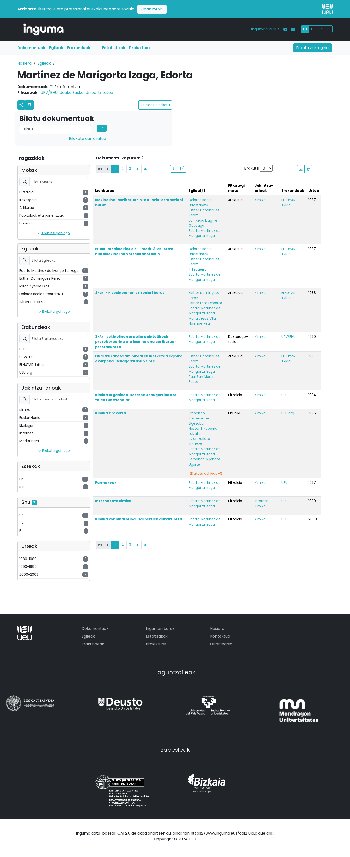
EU (305, 29)
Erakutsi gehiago (54, 233)
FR (329, 29)
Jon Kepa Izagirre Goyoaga (203, 223)
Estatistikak (113, 47)
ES (313, 29)
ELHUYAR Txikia (288, 202)
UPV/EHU (49, 92)
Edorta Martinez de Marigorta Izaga (205, 233)
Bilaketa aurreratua (87, 138)
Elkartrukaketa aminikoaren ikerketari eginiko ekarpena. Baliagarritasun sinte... (139, 359)
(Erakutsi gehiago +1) (206, 473)
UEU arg (287, 413)
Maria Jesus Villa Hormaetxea (202, 321)
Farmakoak (106, 482)
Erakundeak (78, 47)
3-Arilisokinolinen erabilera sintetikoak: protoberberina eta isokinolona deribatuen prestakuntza (136, 341)
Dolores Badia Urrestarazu (200, 202)
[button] (29, 105)
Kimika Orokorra (110, 413)
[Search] (55, 129)
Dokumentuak (31, 47)
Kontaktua (220, 636)
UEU (284, 394)
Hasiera (24, 63)
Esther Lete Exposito (205, 303)
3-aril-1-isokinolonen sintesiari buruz (130, 292)
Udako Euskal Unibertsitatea (86, 92)
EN (321, 29)
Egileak (56, 47)
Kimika (260, 199)
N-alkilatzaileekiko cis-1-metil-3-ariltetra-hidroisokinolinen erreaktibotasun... (135, 251)
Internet (261, 500)
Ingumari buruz (265, 29)
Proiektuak (140, 47)
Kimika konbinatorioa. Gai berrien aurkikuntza (138, 519)
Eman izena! (152, 9)
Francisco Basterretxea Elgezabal (199, 418)
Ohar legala (221, 644)
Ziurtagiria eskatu (155, 104)
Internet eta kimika (113, 500)
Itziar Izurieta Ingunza (199, 441)
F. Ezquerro (198, 269)
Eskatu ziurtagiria (312, 47)
